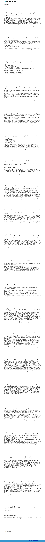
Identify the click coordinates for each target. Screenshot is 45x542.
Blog (20, 533)
